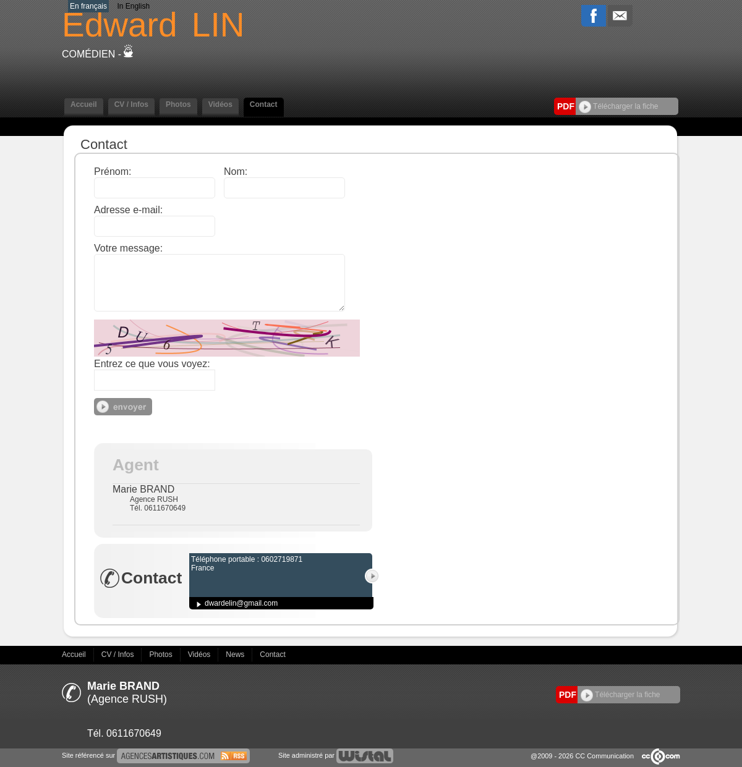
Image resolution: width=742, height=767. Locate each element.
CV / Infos (131, 104)
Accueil (83, 104)
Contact (264, 104)
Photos (178, 104)
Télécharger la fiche (619, 106)
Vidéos (220, 104)
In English (133, 6)
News (236, 654)
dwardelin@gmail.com (241, 603)
